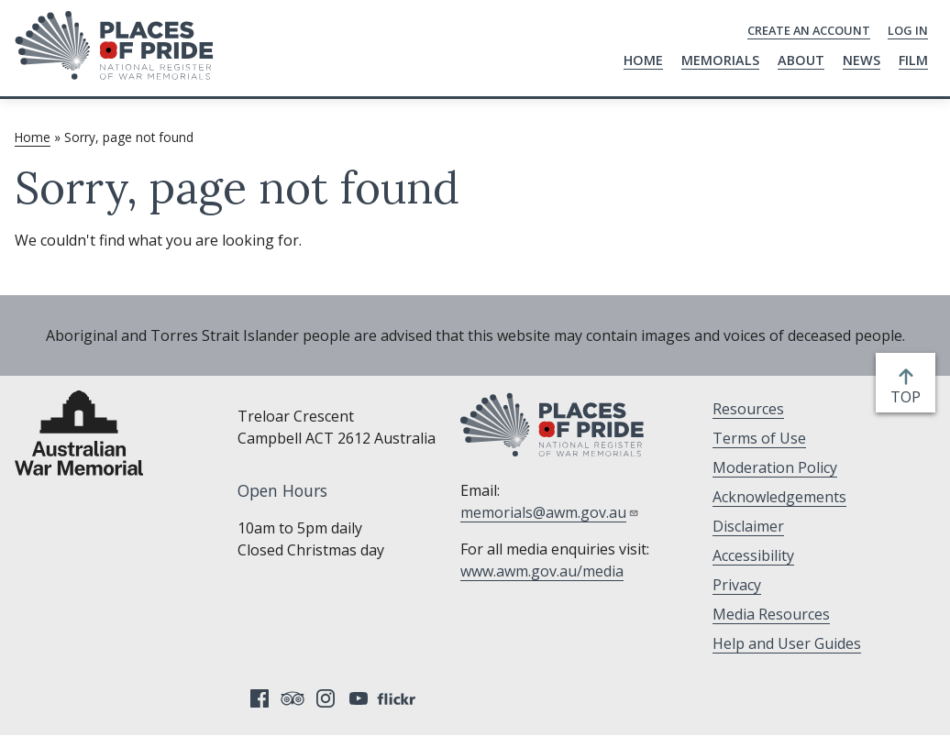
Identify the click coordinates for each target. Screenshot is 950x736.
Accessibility (753, 555)
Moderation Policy (774, 467)
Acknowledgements (779, 497)
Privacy (736, 585)
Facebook (259, 698)
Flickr (399, 698)
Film (913, 60)
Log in (908, 30)
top (909, 397)
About (801, 60)
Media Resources (771, 614)
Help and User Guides (786, 643)
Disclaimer (748, 526)
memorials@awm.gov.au (549, 512)
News (861, 60)
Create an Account (808, 30)
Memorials (720, 60)
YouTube (358, 698)
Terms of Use (759, 438)
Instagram (325, 698)
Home (643, 60)
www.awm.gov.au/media (542, 571)
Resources (748, 409)
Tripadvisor (292, 698)
